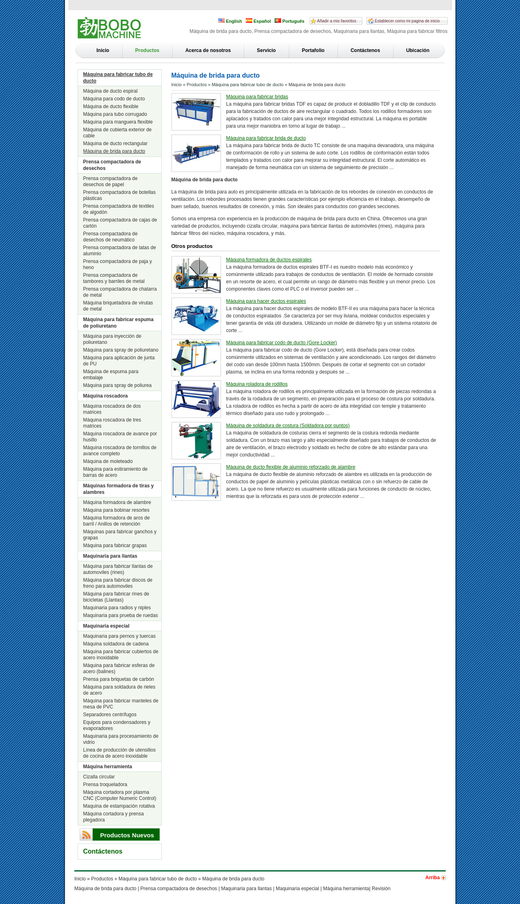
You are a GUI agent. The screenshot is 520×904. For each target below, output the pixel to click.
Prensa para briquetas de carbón (118, 679)
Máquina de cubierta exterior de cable (117, 133)
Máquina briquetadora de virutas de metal (118, 306)
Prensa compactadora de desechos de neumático (110, 237)
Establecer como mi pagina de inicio (407, 21)
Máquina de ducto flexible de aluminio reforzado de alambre (290, 467)
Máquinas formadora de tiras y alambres (118, 489)
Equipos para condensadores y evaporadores (116, 725)
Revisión (381, 888)
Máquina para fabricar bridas (257, 97)
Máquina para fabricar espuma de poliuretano (118, 323)
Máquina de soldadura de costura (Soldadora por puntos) (288, 425)
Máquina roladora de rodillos (257, 384)
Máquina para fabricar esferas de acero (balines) (119, 668)
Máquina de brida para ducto (114, 151)
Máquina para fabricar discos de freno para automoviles (118, 583)
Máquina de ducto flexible (111, 106)
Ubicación (417, 50)
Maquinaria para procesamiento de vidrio (120, 739)
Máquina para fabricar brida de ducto (266, 138)
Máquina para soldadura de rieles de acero (119, 690)
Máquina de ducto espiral (110, 91)
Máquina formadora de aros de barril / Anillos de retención (116, 521)
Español (258, 21)
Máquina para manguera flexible (118, 122)
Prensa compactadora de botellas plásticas (119, 195)
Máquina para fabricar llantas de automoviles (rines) (118, 569)
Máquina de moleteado (108, 461)
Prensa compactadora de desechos (112, 165)
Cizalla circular (99, 777)
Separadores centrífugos (109, 714)
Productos (147, 50)
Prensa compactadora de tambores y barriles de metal (114, 278)
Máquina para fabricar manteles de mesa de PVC (120, 704)
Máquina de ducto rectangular (115, 143)
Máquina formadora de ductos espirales (269, 260)
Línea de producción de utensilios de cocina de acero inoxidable (119, 753)
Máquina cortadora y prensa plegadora (113, 817)
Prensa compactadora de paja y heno (117, 264)
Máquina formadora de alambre (117, 502)
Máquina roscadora (105, 396)
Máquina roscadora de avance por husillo (120, 437)
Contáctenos (365, 50)
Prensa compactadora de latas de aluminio (119, 250)
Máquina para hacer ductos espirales (266, 301)
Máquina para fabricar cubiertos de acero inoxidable (120, 655)
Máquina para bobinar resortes (116, 510)
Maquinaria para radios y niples (117, 608)
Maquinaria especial (106, 626)
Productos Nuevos (127, 835)
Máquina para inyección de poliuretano (112, 339)
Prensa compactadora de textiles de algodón (118, 209)
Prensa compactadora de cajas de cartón (120, 223)
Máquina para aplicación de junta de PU (119, 361)
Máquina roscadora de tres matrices (112, 423)
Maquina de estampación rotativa (119, 806)
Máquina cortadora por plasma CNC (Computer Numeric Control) (119, 795)
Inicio (103, 50)
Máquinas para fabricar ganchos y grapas (120, 535)
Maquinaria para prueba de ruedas (120, 615)
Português (289, 21)
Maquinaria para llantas (110, 556)
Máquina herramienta (107, 766)
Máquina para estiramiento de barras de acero (115, 472)
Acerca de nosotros (208, 50)
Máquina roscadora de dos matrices (112, 409)
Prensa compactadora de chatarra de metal (120, 292)
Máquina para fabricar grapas (115, 545)
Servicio (266, 50)
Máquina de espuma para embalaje (111, 374)
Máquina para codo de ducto (114, 99)
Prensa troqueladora (105, 784)
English (230, 21)
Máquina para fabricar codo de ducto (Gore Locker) (281, 343)
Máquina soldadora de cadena (116, 644)
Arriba (432, 877)
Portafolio (313, 50)
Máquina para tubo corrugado (115, 114)
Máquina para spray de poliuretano (120, 350)
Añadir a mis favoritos (336, 21)
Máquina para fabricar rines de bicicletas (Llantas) (116, 597)
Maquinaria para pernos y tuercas (119, 636)
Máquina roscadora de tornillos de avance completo (120, 450)
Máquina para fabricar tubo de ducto (118, 78)
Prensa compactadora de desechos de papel (110, 181)
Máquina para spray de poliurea (117, 385)
